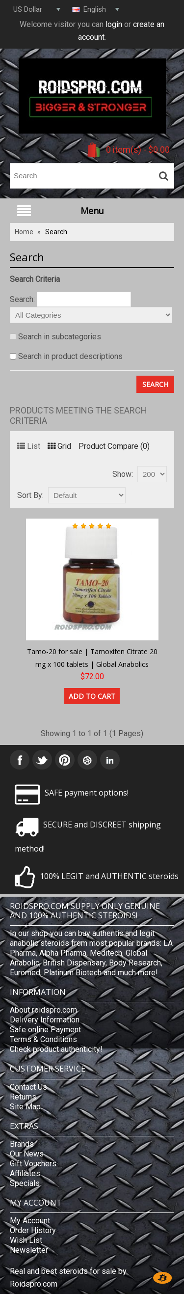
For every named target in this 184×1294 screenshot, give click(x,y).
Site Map (25, 1106)
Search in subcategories (59, 336)
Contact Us (28, 1087)
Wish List (26, 1240)
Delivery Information (44, 1019)
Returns (23, 1096)
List (28, 446)
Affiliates (25, 1173)
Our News (27, 1153)
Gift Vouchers (33, 1163)
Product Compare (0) (114, 446)
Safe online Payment (45, 1029)
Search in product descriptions (70, 356)
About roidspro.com (43, 1010)
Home (24, 232)
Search (56, 232)
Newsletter (29, 1250)
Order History (33, 1230)
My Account (30, 1220)
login (113, 24)
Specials (25, 1183)
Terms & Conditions (43, 1039)
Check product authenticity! (56, 1049)
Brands (22, 1144)
